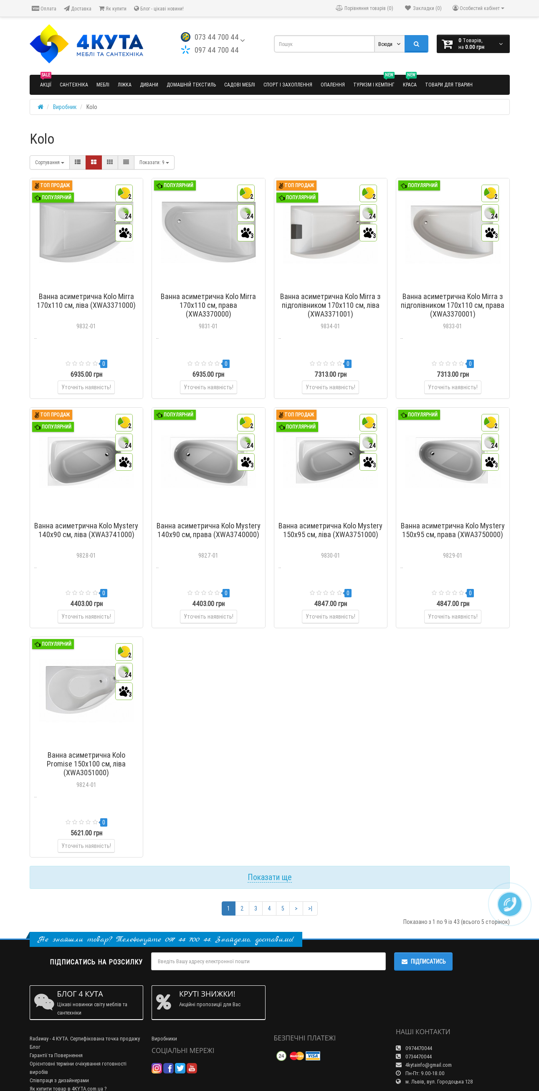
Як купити (113, 8)
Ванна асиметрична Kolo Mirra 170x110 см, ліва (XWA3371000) (86, 301)
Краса (410, 81)
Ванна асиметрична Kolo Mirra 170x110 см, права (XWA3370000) (208, 305)
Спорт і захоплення (287, 84)
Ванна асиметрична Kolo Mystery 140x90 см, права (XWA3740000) (209, 530)
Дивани (149, 84)
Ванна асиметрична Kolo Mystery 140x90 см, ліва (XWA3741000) (86, 530)
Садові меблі (239, 84)
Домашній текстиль (191, 84)
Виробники (164, 1038)
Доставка (77, 8)
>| (310, 908)
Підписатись (423, 961)
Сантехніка (74, 84)
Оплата (44, 8)
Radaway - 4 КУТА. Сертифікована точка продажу (85, 1038)
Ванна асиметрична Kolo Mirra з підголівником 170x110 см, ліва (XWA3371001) (330, 305)
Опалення (333, 84)
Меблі (102, 84)
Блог (35, 1046)
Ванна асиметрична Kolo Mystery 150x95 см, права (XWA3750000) (453, 530)
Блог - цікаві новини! (159, 8)
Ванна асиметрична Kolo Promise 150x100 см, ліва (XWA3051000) (86, 763)
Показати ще (270, 877)
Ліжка (125, 84)
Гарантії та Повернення (56, 1055)
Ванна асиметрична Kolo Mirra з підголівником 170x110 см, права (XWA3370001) (452, 305)
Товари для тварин (449, 84)
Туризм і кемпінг (374, 81)
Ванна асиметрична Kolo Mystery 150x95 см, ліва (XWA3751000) (330, 530)
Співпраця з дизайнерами (59, 1080)
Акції (45, 81)
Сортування (49, 162)
